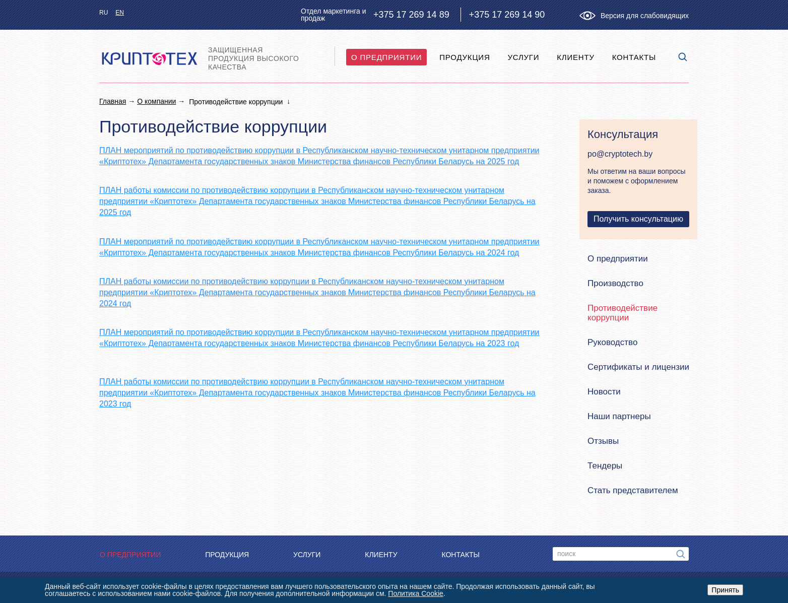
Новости (604, 391)
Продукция (464, 57)
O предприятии (386, 57)
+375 (411, 14)
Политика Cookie (415, 593)
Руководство (612, 342)
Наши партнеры (619, 416)
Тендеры (604, 466)
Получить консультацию (638, 219)
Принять (725, 590)
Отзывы (603, 441)
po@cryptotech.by (619, 154)
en (119, 12)
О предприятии (617, 258)
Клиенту (576, 57)
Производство (615, 283)
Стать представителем (632, 490)
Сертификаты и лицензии (638, 367)
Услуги (523, 57)
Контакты (634, 57)
